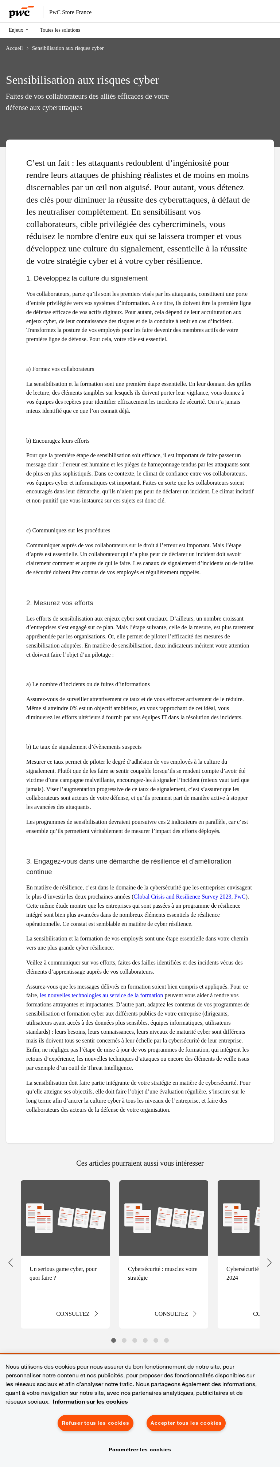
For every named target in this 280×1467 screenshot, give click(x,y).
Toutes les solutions (60, 29)
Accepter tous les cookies (186, 1423)
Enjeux (16, 29)
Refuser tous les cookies (95, 1423)
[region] (140, 1411)
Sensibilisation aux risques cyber (68, 48)
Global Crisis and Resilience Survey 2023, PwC (190, 896)
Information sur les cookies (90, 1401)
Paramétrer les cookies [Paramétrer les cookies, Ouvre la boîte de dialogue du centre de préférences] (140, 1449)
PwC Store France (70, 12)
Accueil (14, 48)
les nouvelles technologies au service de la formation (101, 995)
